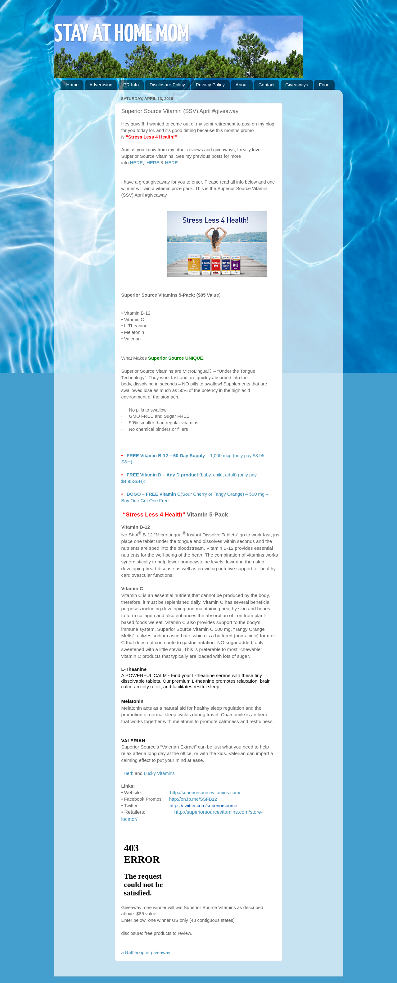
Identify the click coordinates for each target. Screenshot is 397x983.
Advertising (100, 84)
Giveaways (296, 84)
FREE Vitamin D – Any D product (162, 474)
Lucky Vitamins (159, 773)
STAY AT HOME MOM (121, 34)
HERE (136, 162)
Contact (267, 84)
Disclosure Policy (167, 84)
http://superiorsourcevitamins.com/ (205, 792)
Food (324, 84)
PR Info (131, 84)
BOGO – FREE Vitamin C (154, 494)
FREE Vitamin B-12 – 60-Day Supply (165, 455)
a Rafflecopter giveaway (145, 952)
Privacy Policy (210, 84)
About (242, 84)
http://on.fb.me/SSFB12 (193, 799)
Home (72, 84)
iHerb (128, 773)
